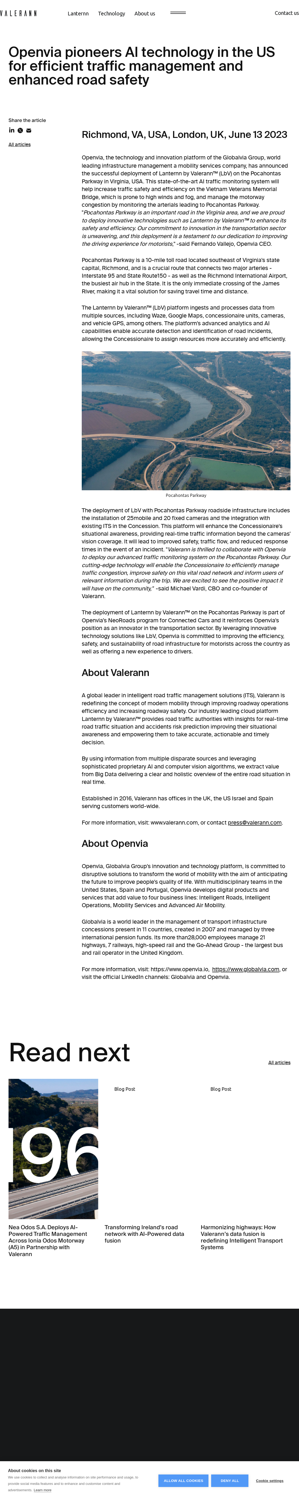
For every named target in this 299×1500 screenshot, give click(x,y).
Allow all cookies (183, 1481)
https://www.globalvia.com (245, 969)
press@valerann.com (255, 822)
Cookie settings (270, 1481)
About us (144, 13)
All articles (20, 144)
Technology (111, 13)
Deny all (230, 1481)
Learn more (42, 1490)
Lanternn (78, 13)
